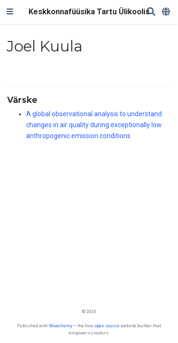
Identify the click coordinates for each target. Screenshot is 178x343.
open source (107, 325)
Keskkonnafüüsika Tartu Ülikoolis (89, 11)
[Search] (151, 12)
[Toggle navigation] (10, 12)
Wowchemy (60, 325)
